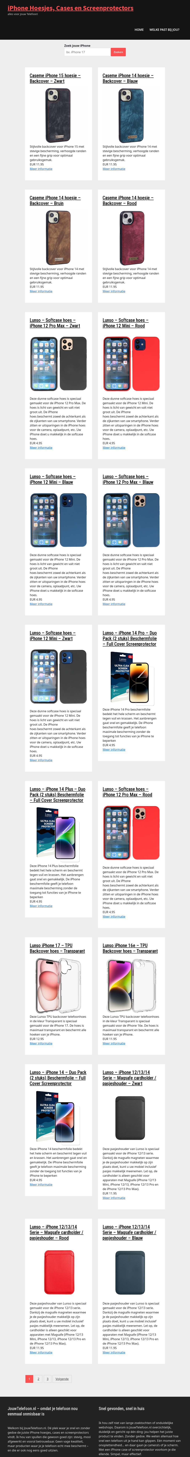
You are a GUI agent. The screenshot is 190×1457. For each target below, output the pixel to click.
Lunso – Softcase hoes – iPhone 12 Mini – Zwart (53, 635)
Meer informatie (41, 169)
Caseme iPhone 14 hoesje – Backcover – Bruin (55, 200)
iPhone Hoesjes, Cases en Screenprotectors (70, 8)
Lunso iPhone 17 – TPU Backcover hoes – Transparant (57, 948)
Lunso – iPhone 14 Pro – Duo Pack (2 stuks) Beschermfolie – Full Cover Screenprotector (130, 638)
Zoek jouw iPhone (77, 46)
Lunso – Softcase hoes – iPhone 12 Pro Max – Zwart (55, 323)
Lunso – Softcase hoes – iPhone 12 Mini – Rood (126, 323)
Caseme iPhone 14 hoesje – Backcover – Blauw (128, 78)
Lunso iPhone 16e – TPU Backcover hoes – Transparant (130, 948)
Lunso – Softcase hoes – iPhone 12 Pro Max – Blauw (128, 479)
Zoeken (118, 52)
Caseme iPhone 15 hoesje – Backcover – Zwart (55, 78)
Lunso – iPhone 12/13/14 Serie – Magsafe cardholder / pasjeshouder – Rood (56, 1232)
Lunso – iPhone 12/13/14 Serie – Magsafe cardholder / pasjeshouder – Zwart (129, 1078)
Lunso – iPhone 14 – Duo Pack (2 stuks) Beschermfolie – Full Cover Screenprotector (58, 1078)
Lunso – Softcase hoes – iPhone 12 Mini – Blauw (53, 479)
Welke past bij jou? (164, 30)
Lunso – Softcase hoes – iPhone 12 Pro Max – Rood (127, 791)
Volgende (62, 1379)
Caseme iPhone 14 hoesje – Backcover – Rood (128, 200)
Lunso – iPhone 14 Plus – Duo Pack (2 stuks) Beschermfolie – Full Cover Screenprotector (57, 794)
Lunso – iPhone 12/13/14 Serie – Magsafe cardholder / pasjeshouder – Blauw (129, 1232)
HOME (139, 30)
